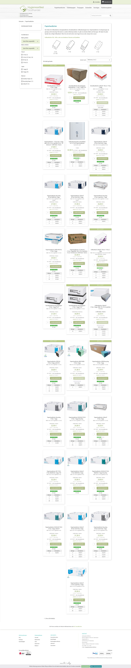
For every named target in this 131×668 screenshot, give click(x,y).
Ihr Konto (53, 635)
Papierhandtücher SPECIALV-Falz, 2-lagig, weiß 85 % (53, 364)
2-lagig (25, 72)
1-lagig (25, 69)
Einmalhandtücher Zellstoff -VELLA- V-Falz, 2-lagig (100, 89)
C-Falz (25, 54)
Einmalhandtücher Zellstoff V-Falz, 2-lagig (53, 89)
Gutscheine (53, 645)
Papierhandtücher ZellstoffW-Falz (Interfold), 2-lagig (100, 145)
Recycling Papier (28, 81)
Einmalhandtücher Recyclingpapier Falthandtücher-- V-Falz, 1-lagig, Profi (77, 88)
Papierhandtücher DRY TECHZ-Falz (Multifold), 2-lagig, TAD (54, 474)
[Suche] (101, 15)
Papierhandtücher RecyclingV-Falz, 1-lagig (54, 420)
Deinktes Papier (27, 79)
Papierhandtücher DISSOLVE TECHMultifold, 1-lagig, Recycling (100, 474)
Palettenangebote (106, 8)
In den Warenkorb (55, 102)
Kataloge (21, 639)
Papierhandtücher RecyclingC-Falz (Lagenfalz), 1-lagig (100, 199)
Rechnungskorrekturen (55, 641)
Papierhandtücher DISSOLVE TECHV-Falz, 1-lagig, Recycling (77, 420)
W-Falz (25, 60)
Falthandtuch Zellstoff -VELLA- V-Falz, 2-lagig (100, 252)
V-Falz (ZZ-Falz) (28, 57)
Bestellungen (53, 639)
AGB (36, 641)
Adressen (53, 643)
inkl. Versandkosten (56, 97)
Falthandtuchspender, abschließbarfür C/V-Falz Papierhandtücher (77, 145)
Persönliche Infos (54, 637)
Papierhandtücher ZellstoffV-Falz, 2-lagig (100, 420)
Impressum (37, 643)
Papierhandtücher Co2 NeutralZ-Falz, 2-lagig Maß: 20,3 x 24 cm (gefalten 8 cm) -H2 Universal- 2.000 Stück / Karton (77, 251)
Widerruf (36, 645)
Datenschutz (37, 639)
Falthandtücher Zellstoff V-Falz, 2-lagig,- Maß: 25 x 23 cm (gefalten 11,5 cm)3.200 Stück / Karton (100, 309)
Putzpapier (80, 8)
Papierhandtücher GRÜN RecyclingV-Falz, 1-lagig (100, 364)
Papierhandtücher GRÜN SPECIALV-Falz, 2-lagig (54, 253)
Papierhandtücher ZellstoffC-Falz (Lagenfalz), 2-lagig (77, 586)
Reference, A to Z (99, 60)
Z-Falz (25, 62)
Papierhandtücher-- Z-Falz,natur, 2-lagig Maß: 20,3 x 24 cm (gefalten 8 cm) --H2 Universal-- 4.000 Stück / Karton (53, 143)
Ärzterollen (88, 8)
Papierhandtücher (59, 8)
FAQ (20, 637)
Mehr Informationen (96, 666)
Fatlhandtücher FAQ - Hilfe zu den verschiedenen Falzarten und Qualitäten (62, 37)
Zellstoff (26, 84)
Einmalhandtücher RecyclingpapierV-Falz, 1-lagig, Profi (54, 308)
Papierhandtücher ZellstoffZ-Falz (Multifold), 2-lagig (77, 474)
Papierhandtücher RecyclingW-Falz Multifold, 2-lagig (54, 199)
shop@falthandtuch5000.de (90, 647)
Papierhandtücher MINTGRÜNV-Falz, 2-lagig (77, 364)
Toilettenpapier (71, 8)
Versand (36, 637)
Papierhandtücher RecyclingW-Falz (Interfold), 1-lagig (100, 530)
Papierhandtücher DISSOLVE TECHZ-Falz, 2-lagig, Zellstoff (53, 530)
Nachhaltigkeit (22, 641)
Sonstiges (96, 8)
